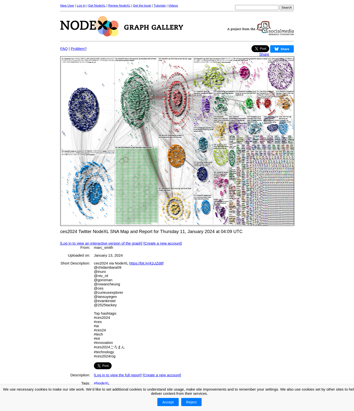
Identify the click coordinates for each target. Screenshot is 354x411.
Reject (191, 402)
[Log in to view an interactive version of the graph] (101, 243)
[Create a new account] (163, 243)
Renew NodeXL (119, 5)
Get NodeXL (97, 5)
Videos (173, 5)
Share (264, 54)
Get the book (142, 5)
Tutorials (160, 5)
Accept (168, 402)
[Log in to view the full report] (118, 375)
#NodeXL (101, 383)
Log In (81, 5)
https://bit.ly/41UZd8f (146, 263)
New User (67, 5)
